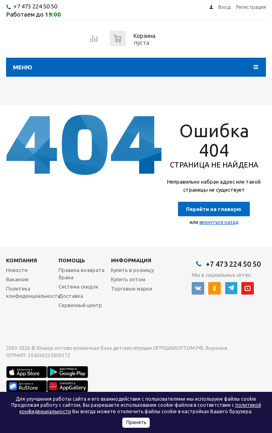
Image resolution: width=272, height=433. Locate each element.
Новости (16, 270)
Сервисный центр (80, 305)
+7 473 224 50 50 (35, 6)
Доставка (71, 296)
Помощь (72, 260)
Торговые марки (131, 288)
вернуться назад (219, 222)
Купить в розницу (132, 270)
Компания (21, 260)
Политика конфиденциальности (33, 292)
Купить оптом (128, 279)
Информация (131, 260)
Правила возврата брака (82, 273)
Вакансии (17, 279)
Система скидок (78, 286)
